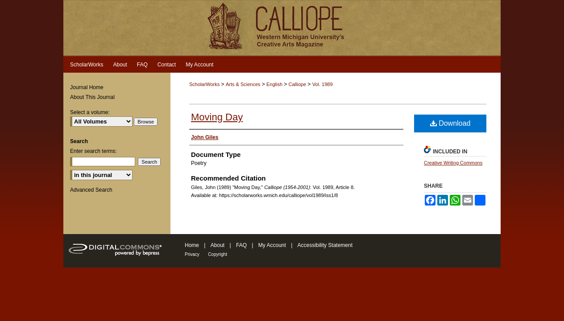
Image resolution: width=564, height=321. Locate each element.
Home (192, 245)
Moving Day (217, 117)
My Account (272, 245)
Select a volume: (90, 112)
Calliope (297, 84)
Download (450, 123)
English (275, 84)
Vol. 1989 (322, 84)
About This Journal (92, 97)
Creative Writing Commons (453, 162)
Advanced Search (91, 190)
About (217, 245)
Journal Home (87, 87)
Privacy (192, 254)
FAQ (241, 245)
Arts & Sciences (244, 84)
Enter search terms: (93, 151)
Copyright (217, 254)
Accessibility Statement (325, 245)
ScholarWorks (204, 84)
